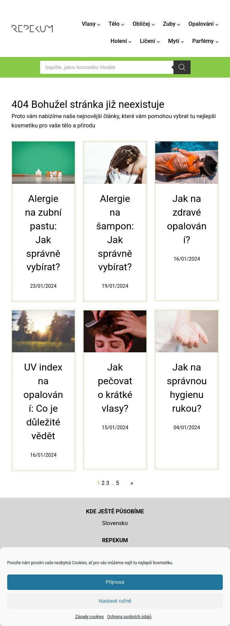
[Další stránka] (130, 483)
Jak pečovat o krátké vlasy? (115, 388)
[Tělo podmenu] (122, 24)
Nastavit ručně (115, 601)
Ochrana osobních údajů (129, 616)
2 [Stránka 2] (103, 483)
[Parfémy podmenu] (217, 41)
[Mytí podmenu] (182, 41)
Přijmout (115, 582)
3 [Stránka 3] (107, 483)
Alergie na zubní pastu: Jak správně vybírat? (43, 233)
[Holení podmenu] (130, 41)
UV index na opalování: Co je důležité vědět (43, 402)
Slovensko (115, 523)
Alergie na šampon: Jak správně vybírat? (115, 233)
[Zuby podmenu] (178, 24)
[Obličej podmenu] (153, 24)
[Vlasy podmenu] (98, 24)
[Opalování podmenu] (217, 24)
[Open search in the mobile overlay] (115, 67)
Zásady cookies (89, 616)
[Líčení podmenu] (158, 41)
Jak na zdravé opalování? (187, 219)
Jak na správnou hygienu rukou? (187, 388)
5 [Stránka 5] (117, 483)
